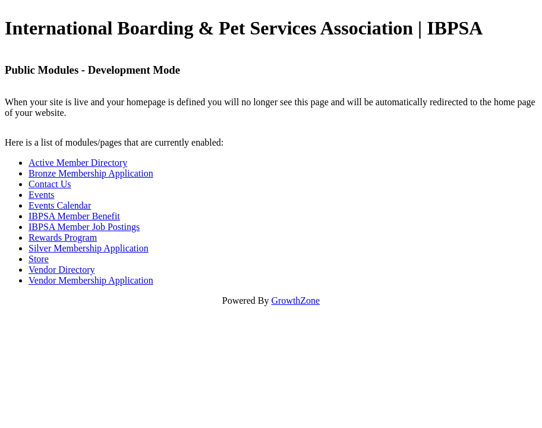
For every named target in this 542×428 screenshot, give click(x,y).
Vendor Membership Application (91, 280)
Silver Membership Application (89, 248)
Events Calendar (60, 205)
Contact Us (50, 184)
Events (42, 195)
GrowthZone (295, 300)
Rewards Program (63, 237)
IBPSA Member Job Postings (84, 227)
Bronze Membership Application (91, 173)
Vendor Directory (62, 270)
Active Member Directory (78, 163)
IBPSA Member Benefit (74, 216)
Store (39, 259)
